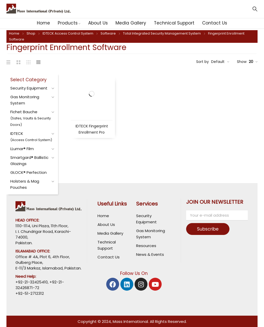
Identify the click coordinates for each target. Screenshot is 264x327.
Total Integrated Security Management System (162, 33)
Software (108, 33)
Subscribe (208, 229)
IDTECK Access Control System (68, 33)
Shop (31, 33)
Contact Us (108, 257)
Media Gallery (110, 233)
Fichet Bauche (30, 118)
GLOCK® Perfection (28, 172)
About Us (106, 224)
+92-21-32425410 (31, 282)
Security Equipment (28, 88)
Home (14, 33)
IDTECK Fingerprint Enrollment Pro (92, 129)
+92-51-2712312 (29, 293)
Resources (146, 245)
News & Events (150, 254)
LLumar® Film (22, 148)
